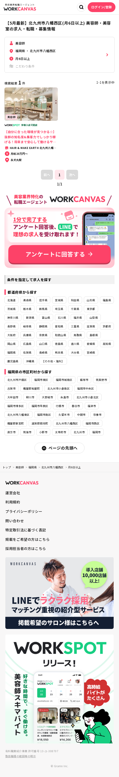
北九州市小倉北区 (88, 397)
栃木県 (27, 309)
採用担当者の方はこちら (25, 548)
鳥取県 (78, 335)
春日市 (76, 406)
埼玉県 (59, 309)
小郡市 (43, 432)
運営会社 (12, 492)
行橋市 (60, 406)
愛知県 (59, 326)
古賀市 (11, 388)
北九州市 (79, 432)
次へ (72, 174)
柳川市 (30, 397)
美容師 (20, 467)
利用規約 (12, 502)
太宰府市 (60, 432)
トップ (7, 467)
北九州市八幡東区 (18, 414)
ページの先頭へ (59, 448)
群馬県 (43, 309)
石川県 (62, 317)
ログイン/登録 (101, 7)
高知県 (107, 344)
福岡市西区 (92, 423)
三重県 (75, 326)
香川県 (75, 344)
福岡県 (11, 352)
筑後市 (27, 432)
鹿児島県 (12, 361)
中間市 (81, 414)
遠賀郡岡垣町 (40, 423)
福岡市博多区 (15, 406)
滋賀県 (91, 326)
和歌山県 (60, 335)
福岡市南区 (44, 414)
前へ (47, 174)
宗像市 (97, 414)
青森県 (27, 300)
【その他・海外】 (53, 361)
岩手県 (43, 300)
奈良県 (43, 335)
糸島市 (65, 397)
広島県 (27, 344)
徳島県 (59, 344)
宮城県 (59, 300)
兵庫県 (27, 335)
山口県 (43, 344)
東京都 (91, 309)
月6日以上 (74, 467)
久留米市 (64, 414)
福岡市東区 (41, 380)
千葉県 (75, 309)
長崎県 (43, 352)
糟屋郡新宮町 (15, 423)
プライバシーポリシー (23, 511)
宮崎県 (91, 352)
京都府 (107, 326)
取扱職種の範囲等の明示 (20, 756)
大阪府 (11, 335)
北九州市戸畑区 (17, 380)
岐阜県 (27, 326)
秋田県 (75, 300)
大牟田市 (12, 397)
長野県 (11, 326)
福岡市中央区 (85, 388)
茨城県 (11, 309)
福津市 (92, 406)
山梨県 (94, 317)
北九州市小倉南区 (58, 388)
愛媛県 (91, 344)
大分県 (75, 352)
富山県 (46, 317)
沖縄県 (30, 361)
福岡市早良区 (40, 406)
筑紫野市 (101, 380)
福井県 (78, 317)
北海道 (11, 300)
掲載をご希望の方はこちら (27, 539)
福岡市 (96, 432)
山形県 (91, 300)
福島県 (107, 300)
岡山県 (11, 344)
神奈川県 (12, 317)
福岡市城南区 (64, 380)
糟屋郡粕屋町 (31, 388)
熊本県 (59, 352)
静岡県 (43, 326)
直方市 (11, 432)
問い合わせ (14, 520)
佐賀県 (27, 352)
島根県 (94, 335)
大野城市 (47, 397)
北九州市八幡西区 (67, 423)
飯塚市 (84, 380)
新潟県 (30, 317)
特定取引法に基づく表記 (25, 530)
